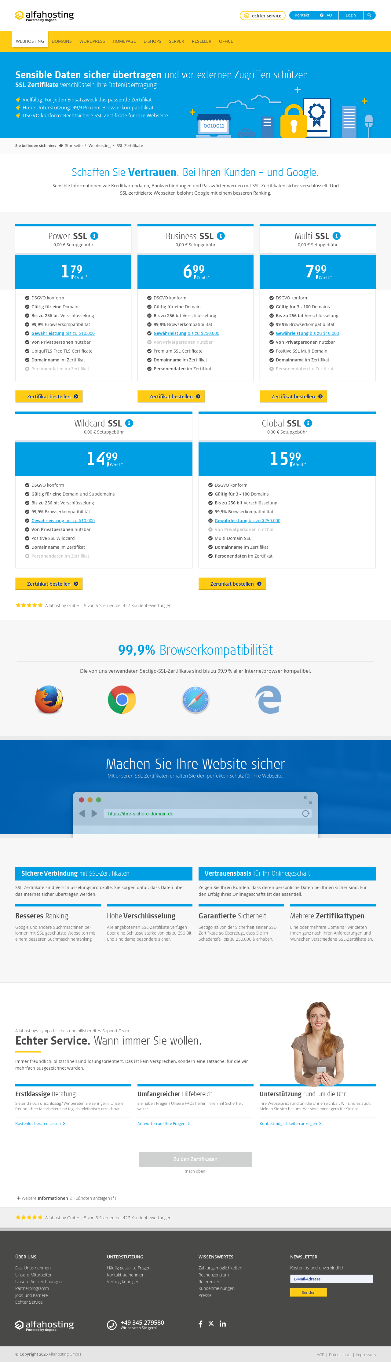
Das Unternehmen (33, 1268)
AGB (320, 1354)
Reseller (201, 41)
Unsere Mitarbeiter (33, 1275)
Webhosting (30, 41)
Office (226, 41)
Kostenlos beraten (40, 1123)
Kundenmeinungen (217, 1288)
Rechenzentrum (214, 1275)
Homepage (124, 41)
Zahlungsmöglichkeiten (220, 1268)
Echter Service (29, 1302)
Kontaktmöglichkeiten (291, 1123)
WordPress (92, 41)
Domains (62, 41)
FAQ (326, 15)
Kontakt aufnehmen (125, 1275)
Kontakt (301, 15)
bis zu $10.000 (63, 333)
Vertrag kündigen (123, 1281)
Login (350, 15)
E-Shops (152, 41)
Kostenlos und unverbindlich (317, 1268)
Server (176, 41)
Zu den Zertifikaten (195, 1159)
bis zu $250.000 (186, 333)
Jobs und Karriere (31, 1295)
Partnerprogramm (32, 1288)
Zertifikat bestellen (52, 396)
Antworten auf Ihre (163, 1123)
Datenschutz (340, 1354)
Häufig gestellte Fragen (129, 1268)
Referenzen (209, 1281)
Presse (205, 1295)
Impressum (366, 1354)
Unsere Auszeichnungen (38, 1281)
